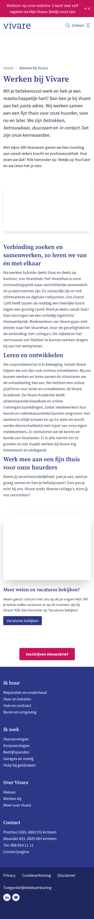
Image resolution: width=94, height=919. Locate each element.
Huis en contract (17, 705)
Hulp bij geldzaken (19, 765)
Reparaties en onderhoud (25, 692)
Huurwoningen (16, 738)
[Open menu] (88, 25)
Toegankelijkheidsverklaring (27, 887)
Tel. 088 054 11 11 (18, 845)
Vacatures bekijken (23, 620)
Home (8, 68)
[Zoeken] (74, 25)
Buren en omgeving (19, 712)
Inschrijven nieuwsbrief (47, 654)
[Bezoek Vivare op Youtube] (16, 897)
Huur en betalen (17, 698)
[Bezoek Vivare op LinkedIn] (7, 897)
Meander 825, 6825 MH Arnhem (29, 838)
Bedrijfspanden (16, 752)
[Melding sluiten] (89, 8)
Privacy (9, 875)
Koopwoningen (16, 745)
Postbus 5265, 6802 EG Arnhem (29, 832)
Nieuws (9, 792)
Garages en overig (18, 758)
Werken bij (12, 798)
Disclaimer (66, 875)
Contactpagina (16, 851)
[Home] (17, 25)
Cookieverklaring (36, 875)
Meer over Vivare (17, 805)
